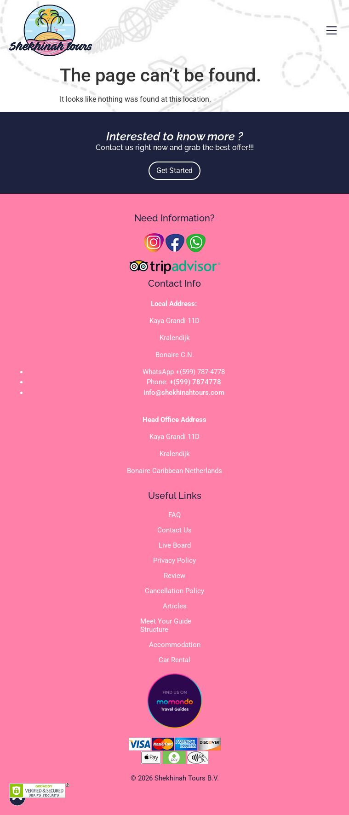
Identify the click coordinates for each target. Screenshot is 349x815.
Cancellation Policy (174, 591)
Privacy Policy (174, 560)
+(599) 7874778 (195, 382)
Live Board (175, 545)
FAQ (174, 515)
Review (174, 576)
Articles (175, 606)
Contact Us (174, 530)
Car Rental (174, 660)
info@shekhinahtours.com (183, 392)
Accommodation (174, 645)
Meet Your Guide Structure (165, 625)
